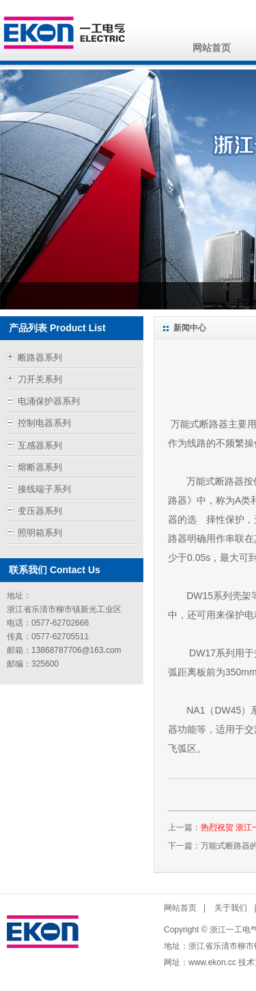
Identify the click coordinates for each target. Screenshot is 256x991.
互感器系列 (40, 445)
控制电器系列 (44, 423)
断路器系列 (40, 357)
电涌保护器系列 (49, 401)
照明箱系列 (40, 533)
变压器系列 (40, 511)
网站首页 (212, 47)
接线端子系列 (44, 489)
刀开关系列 (40, 379)
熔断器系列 (40, 467)
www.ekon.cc (212, 962)
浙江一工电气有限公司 (65, 32)
